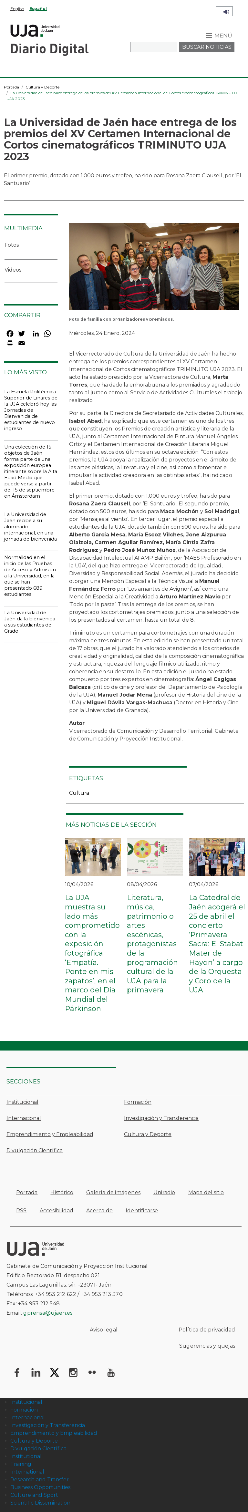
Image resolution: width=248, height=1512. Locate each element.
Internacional (23, 1118)
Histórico (61, 1192)
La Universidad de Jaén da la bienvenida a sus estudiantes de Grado (29, 622)
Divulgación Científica (34, 1150)
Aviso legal (104, 1330)
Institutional (26, 1456)
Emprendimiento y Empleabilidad (49, 1134)
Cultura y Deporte (42, 87)
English (17, 8)
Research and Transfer (39, 1479)
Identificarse (142, 1210)
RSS (21, 1210)
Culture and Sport (34, 1495)
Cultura (79, 793)
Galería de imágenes (113, 1192)
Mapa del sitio (206, 1192)
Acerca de (99, 1210)
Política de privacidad (207, 1330)
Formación (137, 1102)
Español (38, 8)
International (27, 1472)
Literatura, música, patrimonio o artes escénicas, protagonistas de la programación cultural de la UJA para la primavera (152, 943)
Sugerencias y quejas (207, 1346)
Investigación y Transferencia (161, 1118)
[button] (154, 268)
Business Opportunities (40, 1487)
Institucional (22, 1102)
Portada (11, 87)
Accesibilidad (57, 1210)
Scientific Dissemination (40, 1503)
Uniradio (164, 1192)
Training (20, 1464)
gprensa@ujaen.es (47, 1313)
